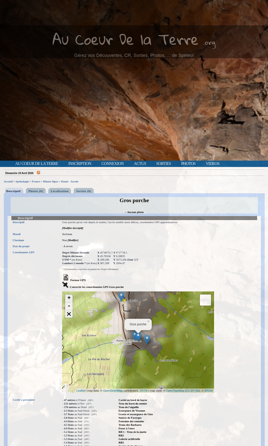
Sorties (163, 164)
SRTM (143, 390)
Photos (188, 164)
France (36, 181)
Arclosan (67, 234)
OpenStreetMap (113, 390)
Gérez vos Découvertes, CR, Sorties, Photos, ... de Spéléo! (134, 55)
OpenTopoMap (175, 390)
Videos (212, 164)
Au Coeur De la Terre (125, 39)
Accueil (8, 181)
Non (64, 240)
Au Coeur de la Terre (36, 164)
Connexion (112, 164)
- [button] (69, 306)
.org (209, 42)
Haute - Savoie (69, 181)
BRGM (208, 390)
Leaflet (80, 390)
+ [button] (69, 298)
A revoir (68, 246)
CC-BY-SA (192, 390)
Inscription (79, 164)
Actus (140, 164)
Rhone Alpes (50, 181)
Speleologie (22, 181)
